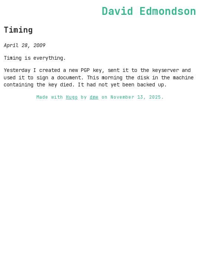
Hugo (72, 97)
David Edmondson (149, 11)
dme (94, 97)
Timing (18, 30)
